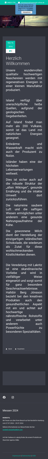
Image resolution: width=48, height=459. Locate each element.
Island (9, 349)
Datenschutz (26, 456)
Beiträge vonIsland (10, 26)
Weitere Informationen (26, 10)
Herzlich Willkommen (18, 61)
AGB (34, 456)
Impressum (16, 456)
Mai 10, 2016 (10, 45)
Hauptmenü (20, 349)
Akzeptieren (26, 12)
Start (4, 26)
